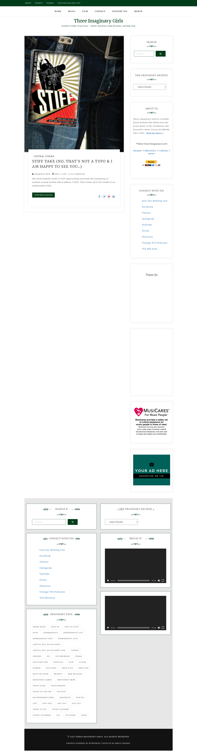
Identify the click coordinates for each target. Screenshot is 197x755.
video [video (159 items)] (84, 715)
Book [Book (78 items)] (35, 633)
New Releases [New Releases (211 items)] (75, 674)
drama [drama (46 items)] (78, 656)
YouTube (147, 224)
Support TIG (120, 11)
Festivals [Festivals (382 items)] (58, 662)
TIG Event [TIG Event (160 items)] (70, 715)
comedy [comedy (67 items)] (75, 650)
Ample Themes (122, 743)
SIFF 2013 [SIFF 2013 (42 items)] (76, 703)
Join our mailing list (69, 3)
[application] (135, 566)
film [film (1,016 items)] (71, 662)
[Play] (108, 580)
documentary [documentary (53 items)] (62, 656)
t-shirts (163, 150)
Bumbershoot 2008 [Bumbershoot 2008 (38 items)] (43, 638)
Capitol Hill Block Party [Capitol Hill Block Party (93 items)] (46, 644)
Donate (39, 3)
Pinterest (147, 237)
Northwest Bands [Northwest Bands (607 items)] (42, 680)
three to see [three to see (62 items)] (39, 709)
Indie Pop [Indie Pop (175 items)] (83, 668)
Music (72, 11)
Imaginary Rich (42, 174)
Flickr (146, 231)
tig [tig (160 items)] (58, 715)
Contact (100, 11)
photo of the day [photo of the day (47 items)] (42, 692)
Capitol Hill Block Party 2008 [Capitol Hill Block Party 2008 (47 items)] (49, 650)
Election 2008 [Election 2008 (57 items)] (40, 662)
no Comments (77, 174)
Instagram (148, 218)
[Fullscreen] (163, 580)
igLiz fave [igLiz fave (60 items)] (51, 668)
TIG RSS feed (149, 249)
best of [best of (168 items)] (55, 627)
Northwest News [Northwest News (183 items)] (66, 680)
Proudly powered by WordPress (83, 743)
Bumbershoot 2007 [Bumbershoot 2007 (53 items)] (73, 633)
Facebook (147, 207)
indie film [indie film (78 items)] (67, 668)
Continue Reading (43, 195)
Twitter (146, 213)
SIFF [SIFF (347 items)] (35, 703)
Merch (138, 11)
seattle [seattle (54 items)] (80, 697)
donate (137, 150)
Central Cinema (44, 156)
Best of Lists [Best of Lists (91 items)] (72, 627)
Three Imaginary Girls (98, 21)
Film (85, 11)
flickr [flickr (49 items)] (82, 662)
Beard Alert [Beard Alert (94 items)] (39, 627)
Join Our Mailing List (155, 201)
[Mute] (159, 580)
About (28, 3)
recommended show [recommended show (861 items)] (43, 697)
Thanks (50, 3)
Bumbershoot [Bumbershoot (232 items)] (50, 633)
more (151, 153)
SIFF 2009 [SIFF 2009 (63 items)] (47, 703)
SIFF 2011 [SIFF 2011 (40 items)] (61, 703)
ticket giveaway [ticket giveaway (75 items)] (60, 709)
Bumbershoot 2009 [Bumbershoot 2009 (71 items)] (68, 638)
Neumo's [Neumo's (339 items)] (58, 674)
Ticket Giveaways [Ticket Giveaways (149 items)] (42, 715)
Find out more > (155, 133)
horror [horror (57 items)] (37, 668)
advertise (150, 150)
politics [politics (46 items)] (61, 692)
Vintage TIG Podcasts (155, 243)
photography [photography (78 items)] (58, 686)
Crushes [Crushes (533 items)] (37, 656)
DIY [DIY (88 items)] (48, 656)
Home (58, 11)
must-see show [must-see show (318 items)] (41, 674)
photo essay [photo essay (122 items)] (39, 686)
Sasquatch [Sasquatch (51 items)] (64, 697)
